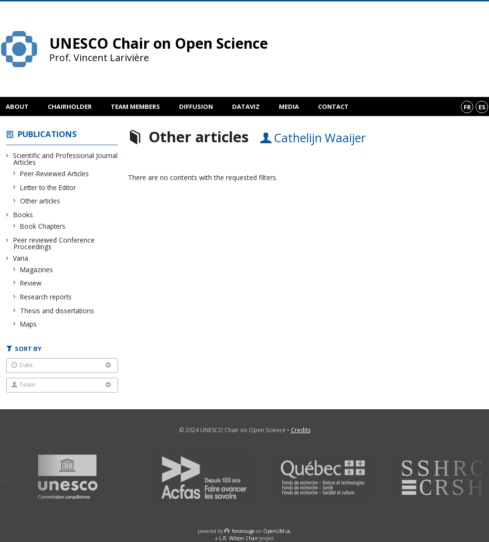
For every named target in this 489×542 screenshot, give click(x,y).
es (482, 107)
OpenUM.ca (276, 531)
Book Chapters (43, 226)
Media (289, 106)
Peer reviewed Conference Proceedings (54, 243)
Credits (300, 430)
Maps (29, 324)
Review (31, 282)
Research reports (46, 296)
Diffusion (196, 106)
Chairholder (70, 106)
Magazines (37, 269)
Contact (333, 106)
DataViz (246, 106)
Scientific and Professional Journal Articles (65, 159)
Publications (47, 133)
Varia (20, 258)
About (17, 106)
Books (23, 214)
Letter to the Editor (48, 187)
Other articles (40, 200)
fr (467, 107)
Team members (135, 106)
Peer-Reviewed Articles (55, 173)
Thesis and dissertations (57, 310)
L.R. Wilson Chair (238, 538)
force (243, 531)
